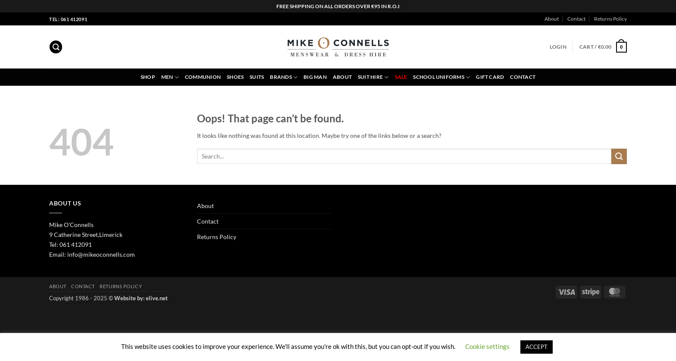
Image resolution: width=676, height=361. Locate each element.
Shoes (235, 77)
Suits (257, 77)
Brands (283, 77)
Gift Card (490, 77)
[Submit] (619, 156)
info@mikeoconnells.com (101, 254)
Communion (203, 77)
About (552, 19)
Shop (148, 77)
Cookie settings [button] (487, 346)
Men (170, 77)
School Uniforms (441, 77)
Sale (401, 77)
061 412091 (75, 244)
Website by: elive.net (141, 298)
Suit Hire (373, 77)
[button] (56, 46)
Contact (576, 19)
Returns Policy (610, 19)
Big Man (315, 77)
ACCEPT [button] (537, 346)
